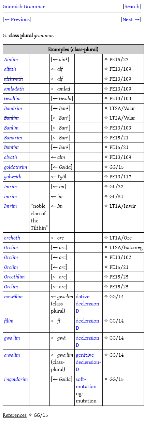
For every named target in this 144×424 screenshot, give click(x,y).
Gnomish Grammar (24, 6)
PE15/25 (119, 276)
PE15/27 (119, 59)
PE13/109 (120, 68)
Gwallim (12, 98)
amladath (14, 88)
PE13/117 (120, 176)
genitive (85, 354)
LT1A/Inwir (123, 205)
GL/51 (117, 196)
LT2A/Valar (122, 108)
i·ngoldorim (16, 379)
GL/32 (117, 186)
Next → (131, 19)
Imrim (10, 186)
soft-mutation (86, 382)
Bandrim (13, 108)
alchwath (13, 78)
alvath (10, 157)
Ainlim (11, 59)
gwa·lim (12, 337)
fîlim (9, 320)
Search (132, 6)
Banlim (11, 117)
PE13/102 (120, 257)
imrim (10, 196)
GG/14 (117, 296)
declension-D (88, 307)
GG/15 (117, 167)
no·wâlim (13, 296)
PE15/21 (119, 137)
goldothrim (15, 167)
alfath (10, 68)
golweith (12, 176)
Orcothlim (14, 276)
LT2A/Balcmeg (126, 247)
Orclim (11, 247)
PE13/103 (120, 98)
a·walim (12, 354)
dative (82, 296)
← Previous (17, 19)
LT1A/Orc (121, 237)
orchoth (12, 237)
